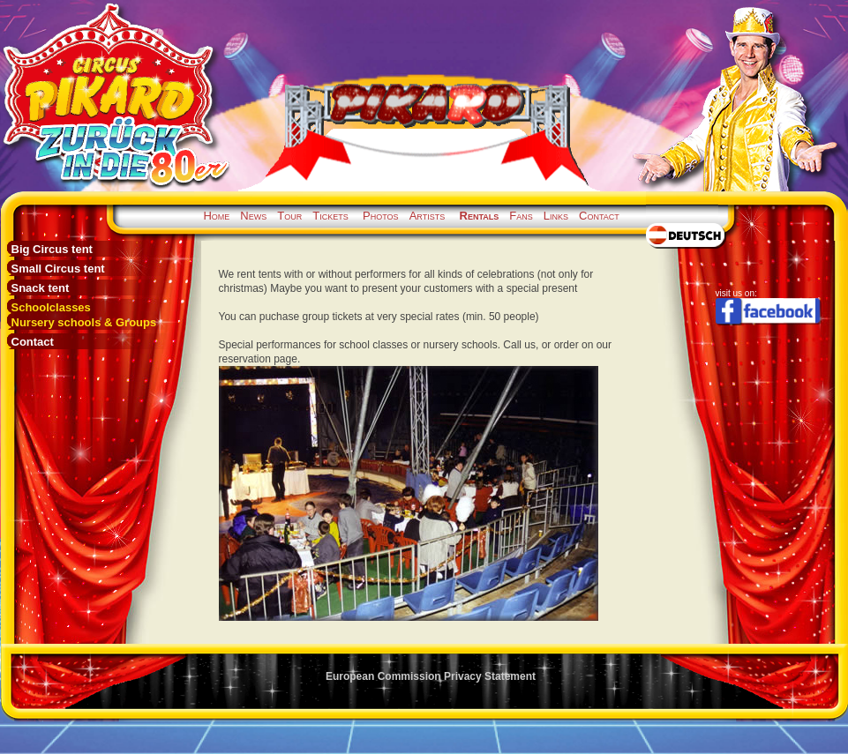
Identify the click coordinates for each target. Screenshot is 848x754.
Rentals (479, 215)
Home (216, 215)
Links (556, 215)
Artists (427, 215)
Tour (289, 215)
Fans (520, 215)
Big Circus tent (52, 249)
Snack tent (40, 288)
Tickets (330, 215)
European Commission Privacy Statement (431, 676)
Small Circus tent (58, 268)
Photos (381, 215)
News (253, 215)
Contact (599, 215)
